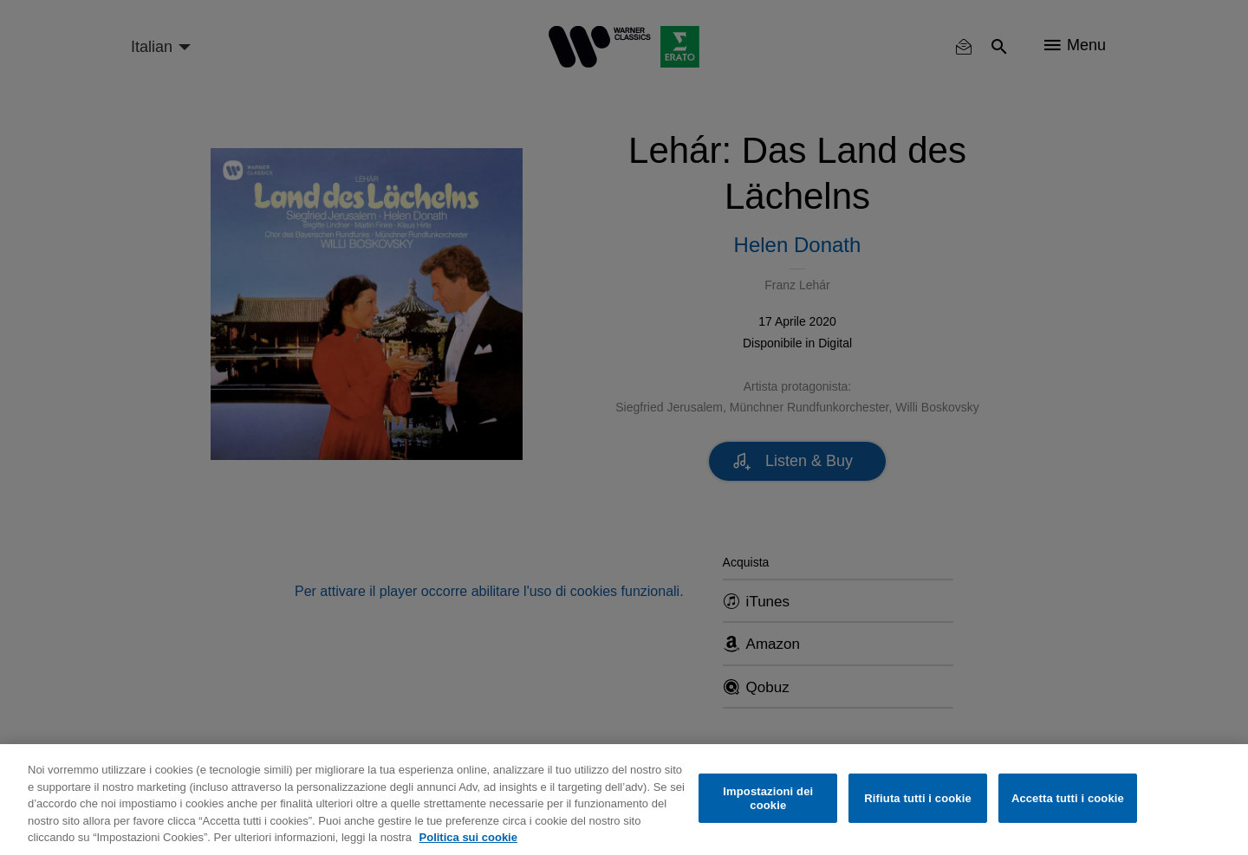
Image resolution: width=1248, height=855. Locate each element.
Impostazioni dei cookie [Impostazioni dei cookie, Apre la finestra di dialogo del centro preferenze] (768, 798)
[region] (624, 799)
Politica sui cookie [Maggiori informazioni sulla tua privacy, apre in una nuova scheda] (468, 837)
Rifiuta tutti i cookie (917, 798)
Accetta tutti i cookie (1067, 798)
